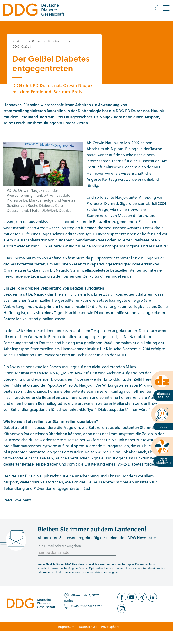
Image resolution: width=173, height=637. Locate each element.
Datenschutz (88, 626)
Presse (36, 41)
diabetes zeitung (59, 41)
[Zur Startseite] (33, 10)
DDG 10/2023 (21, 46)
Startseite (19, 41)
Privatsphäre (110, 626)
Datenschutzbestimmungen (100, 572)
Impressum (66, 626)
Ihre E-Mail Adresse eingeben (59, 545)
